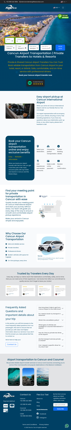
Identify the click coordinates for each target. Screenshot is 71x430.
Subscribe (60, 409)
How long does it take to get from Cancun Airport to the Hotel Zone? (50, 308)
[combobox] (46, 47)
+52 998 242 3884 (11, 2)
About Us (40, 399)
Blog (38, 402)
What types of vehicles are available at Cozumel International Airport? (50, 326)
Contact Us (11, 344)
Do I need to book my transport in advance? (50, 314)
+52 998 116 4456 (25, 404)
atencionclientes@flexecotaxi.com (31, 2)
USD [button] (63, 2)
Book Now (60, 48)
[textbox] (46, 48)
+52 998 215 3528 (25, 410)
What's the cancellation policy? (49, 320)
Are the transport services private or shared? (50, 340)
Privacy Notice (44, 424)
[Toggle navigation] (63, 7)
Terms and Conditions (29, 424)
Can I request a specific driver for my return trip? (49, 346)
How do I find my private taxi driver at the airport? (50, 333)
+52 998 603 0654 (26, 416)
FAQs (38, 406)
